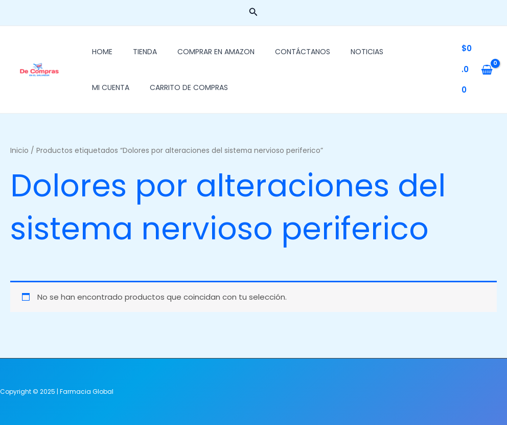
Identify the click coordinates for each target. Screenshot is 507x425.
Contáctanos (302, 52)
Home (102, 52)
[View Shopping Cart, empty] (477, 69)
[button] (253, 13)
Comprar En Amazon (216, 52)
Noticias (367, 52)
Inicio (19, 150)
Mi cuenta (110, 87)
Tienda (145, 52)
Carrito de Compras (189, 87)
